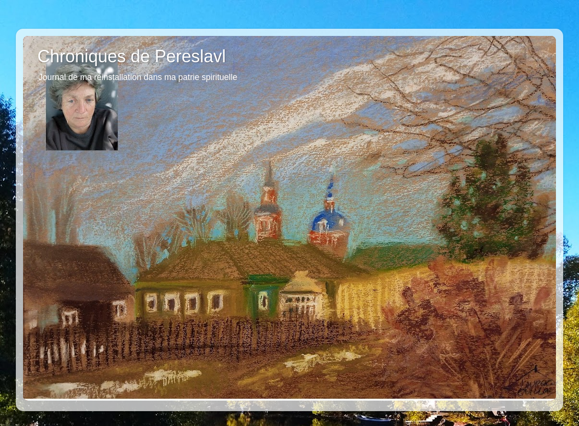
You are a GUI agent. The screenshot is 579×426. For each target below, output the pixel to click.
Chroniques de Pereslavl (131, 56)
